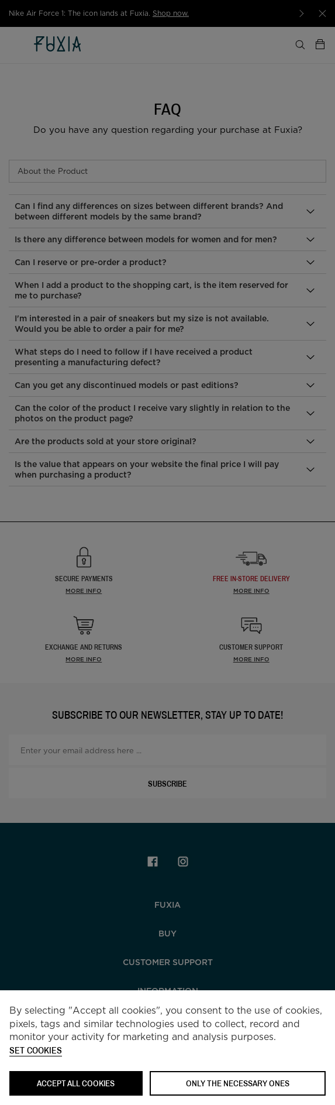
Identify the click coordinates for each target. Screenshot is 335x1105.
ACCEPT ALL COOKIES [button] (76, 1083)
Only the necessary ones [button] (237, 1083)
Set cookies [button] (35, 1050)
